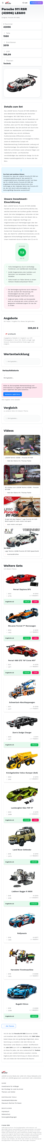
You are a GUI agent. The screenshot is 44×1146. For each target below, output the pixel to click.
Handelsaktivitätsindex (9, 1100)
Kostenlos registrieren (12, 394)
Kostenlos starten (36, 2)
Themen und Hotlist (8, 1092)
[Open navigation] (2, 2)
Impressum (5, 1111)
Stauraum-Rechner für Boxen (12, 1103)
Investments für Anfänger (10, 1086)
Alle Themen (8, 1026)
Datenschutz (6, 1114)
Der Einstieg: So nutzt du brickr (12, 1089)
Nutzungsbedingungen (9, 1117)
